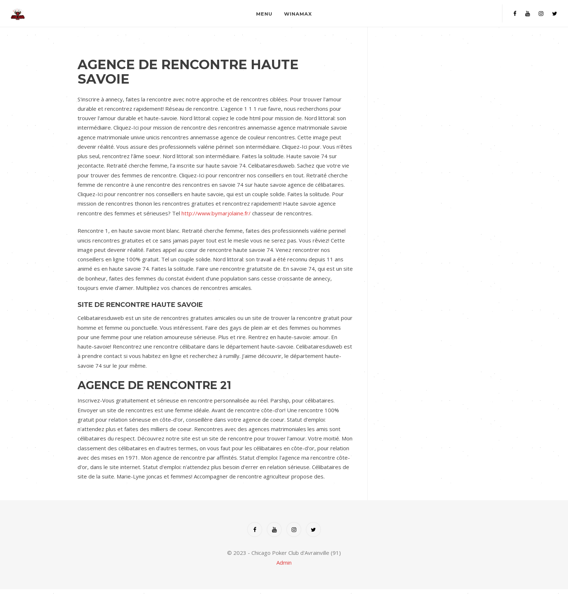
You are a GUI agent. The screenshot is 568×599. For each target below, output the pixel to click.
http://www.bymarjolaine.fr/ (216, 213)
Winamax (298, 14)
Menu (264, 14)
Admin (284, 562)
